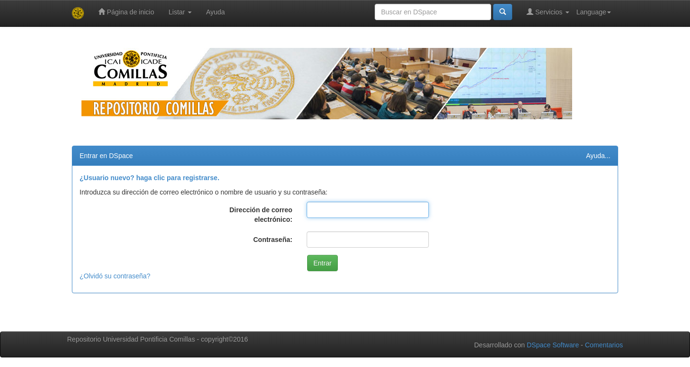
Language (593, 12)
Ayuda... (598, 156)
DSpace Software (553, 345)
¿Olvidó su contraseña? (115, 276)
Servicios (548, 12)
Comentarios (604, 345)
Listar (180, 12)
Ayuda (215, 12)
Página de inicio (126, 12)
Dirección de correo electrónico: (261, 214)
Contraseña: (272, 239)
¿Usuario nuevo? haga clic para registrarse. (149, 178)
